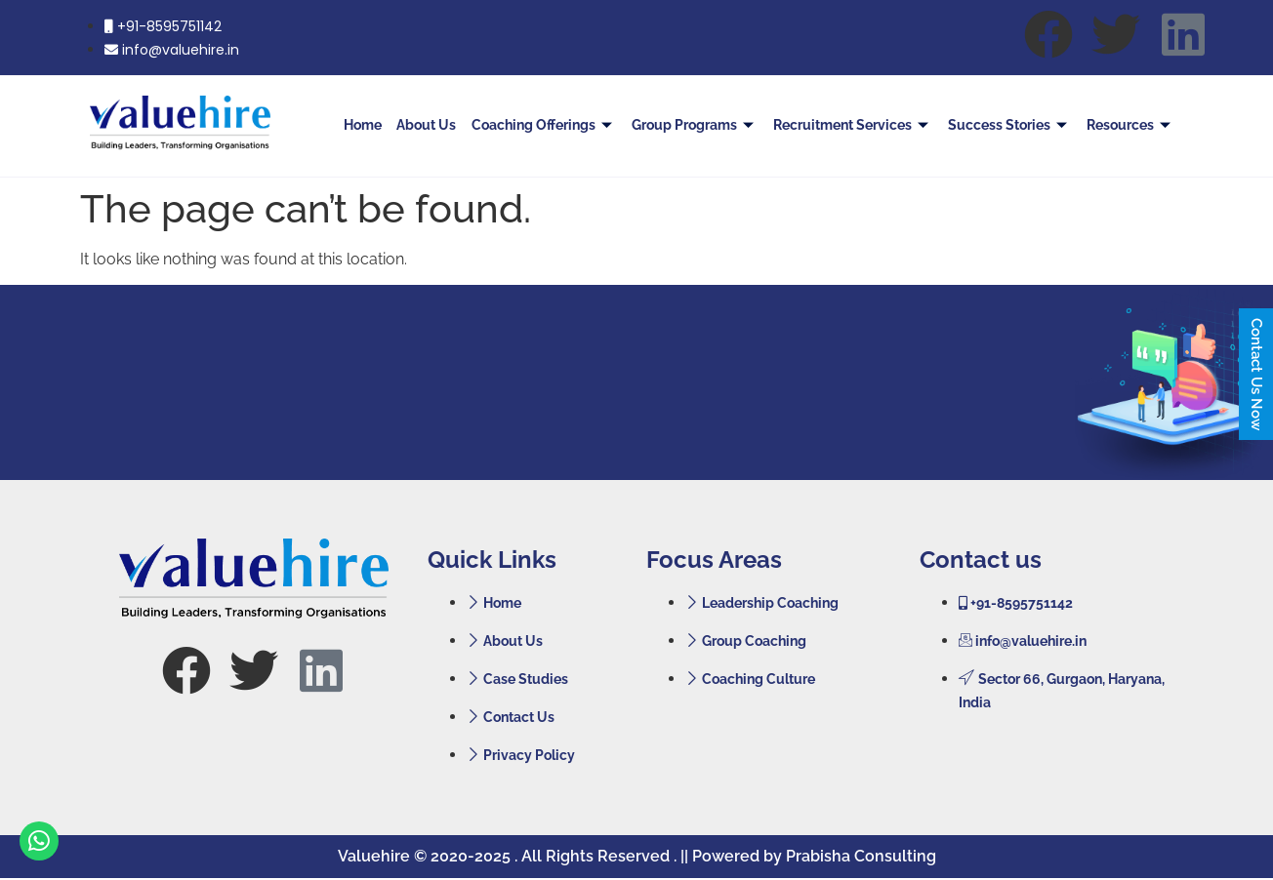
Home (370, 125)
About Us (433, 125)
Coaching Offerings (549, 125)
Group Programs (699, 125)
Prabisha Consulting (861, 856)
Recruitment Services (856, 125)
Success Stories (1012, 125)
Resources (1132, 125)
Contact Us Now (1256, 374)
